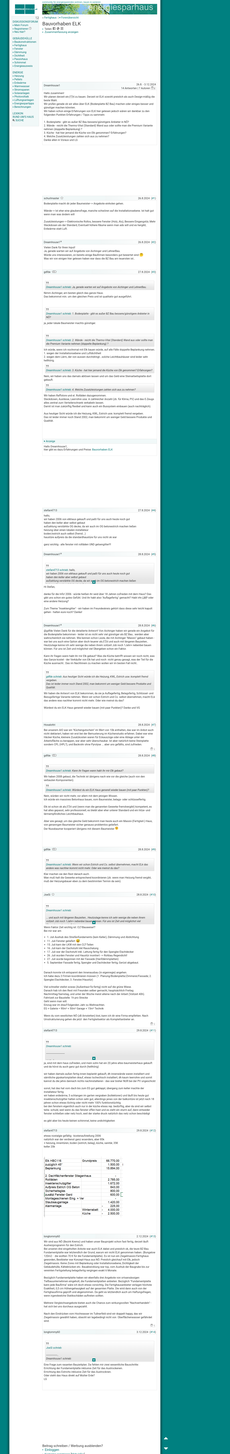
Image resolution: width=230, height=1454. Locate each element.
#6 (153, 625)
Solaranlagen (21, 93)
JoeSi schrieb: (54, 1347)
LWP (145, 597)
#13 (152, 1236)
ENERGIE (18, 72)
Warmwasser (21, 86)
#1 (153, 198)
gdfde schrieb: (54, 676)
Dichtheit (19, 55)
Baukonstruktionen (24, 41)
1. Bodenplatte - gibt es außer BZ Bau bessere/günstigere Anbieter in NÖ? (98, 314)
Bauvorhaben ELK (102, 449)
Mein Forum (20, 25)
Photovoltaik (21, 96)
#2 (153, 242)
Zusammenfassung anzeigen (60, 32)
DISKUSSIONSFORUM (25, 21)
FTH (71, 96)
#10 (152, 894)
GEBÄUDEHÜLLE (22, 38)
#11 (152, 1030)
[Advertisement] (99, 58)
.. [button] (94, 582)
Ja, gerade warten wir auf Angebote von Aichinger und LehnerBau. (96, 286)
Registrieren (20, 28)
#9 (153, 849)
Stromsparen (21, 89)
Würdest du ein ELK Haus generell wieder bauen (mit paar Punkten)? (97, 789)
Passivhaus (20, 59)
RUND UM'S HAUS (23, 116)
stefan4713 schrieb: (57, 570)
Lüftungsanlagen (23, 100)
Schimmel (19, 62)
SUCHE (18, 120)
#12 (152, 1130)
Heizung (18, 75)
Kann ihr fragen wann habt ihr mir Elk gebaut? (84, 769)
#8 (153, 755)
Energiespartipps (23, 103)
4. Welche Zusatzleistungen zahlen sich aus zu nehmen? (91, 388)
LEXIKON (18, 113)
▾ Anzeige (49, 441)
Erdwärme (19, 82)
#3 (153, 272)
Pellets (17, 79)
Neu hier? (19, 31)
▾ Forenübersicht (69, 17)
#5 (153, 554)
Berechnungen (22, 106)
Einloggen (50, 1450)
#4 (153, 510)
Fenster (18, 48)
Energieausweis (22, 65)
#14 (152, 1332)
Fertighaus (20, 45)
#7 (153, 724)
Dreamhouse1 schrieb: (58, 287)
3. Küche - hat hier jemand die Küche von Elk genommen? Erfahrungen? (99, 369)
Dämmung (19, 52)
